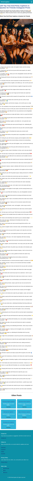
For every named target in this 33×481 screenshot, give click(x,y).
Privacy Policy (4, 462)
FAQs (4, 470)
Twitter (2, 451)
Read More (8, 417)
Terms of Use (6, 468)
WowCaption (5, 2)
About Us (5, 472)
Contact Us (3, 438)
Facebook (3, 449)
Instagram (3, 447)
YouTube (3, 453)
